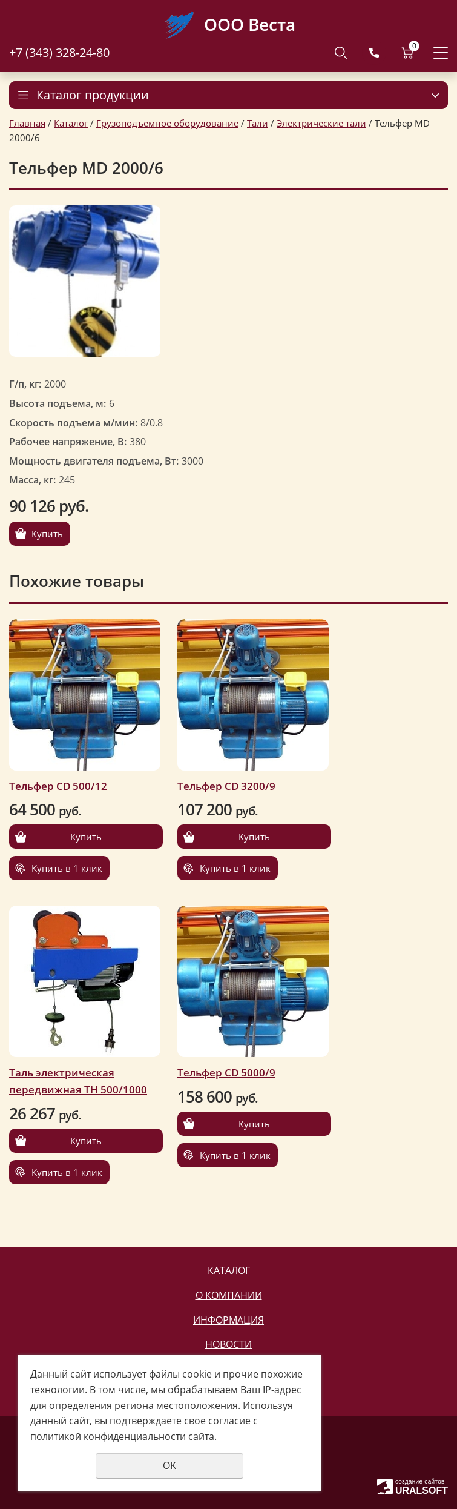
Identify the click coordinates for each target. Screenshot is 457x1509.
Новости (228, 1344)
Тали (257, 123)
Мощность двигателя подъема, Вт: (94, 461)
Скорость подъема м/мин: (73, 422)
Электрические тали (321, 123)
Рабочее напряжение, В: (68, 441)
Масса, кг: (32, 479)
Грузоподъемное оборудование (167, 123)
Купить (47, 534)
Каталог (71, 123)
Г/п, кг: (25, 384)
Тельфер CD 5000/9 (226, 1073)
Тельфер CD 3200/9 (226, 786)
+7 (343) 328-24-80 (59, 52)
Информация (228, 1320)
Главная (27, 123)
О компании (229, 1295)
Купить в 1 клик (66, 868)
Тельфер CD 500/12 (58, 786)
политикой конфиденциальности (108, 1436)
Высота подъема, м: (57, 403)
